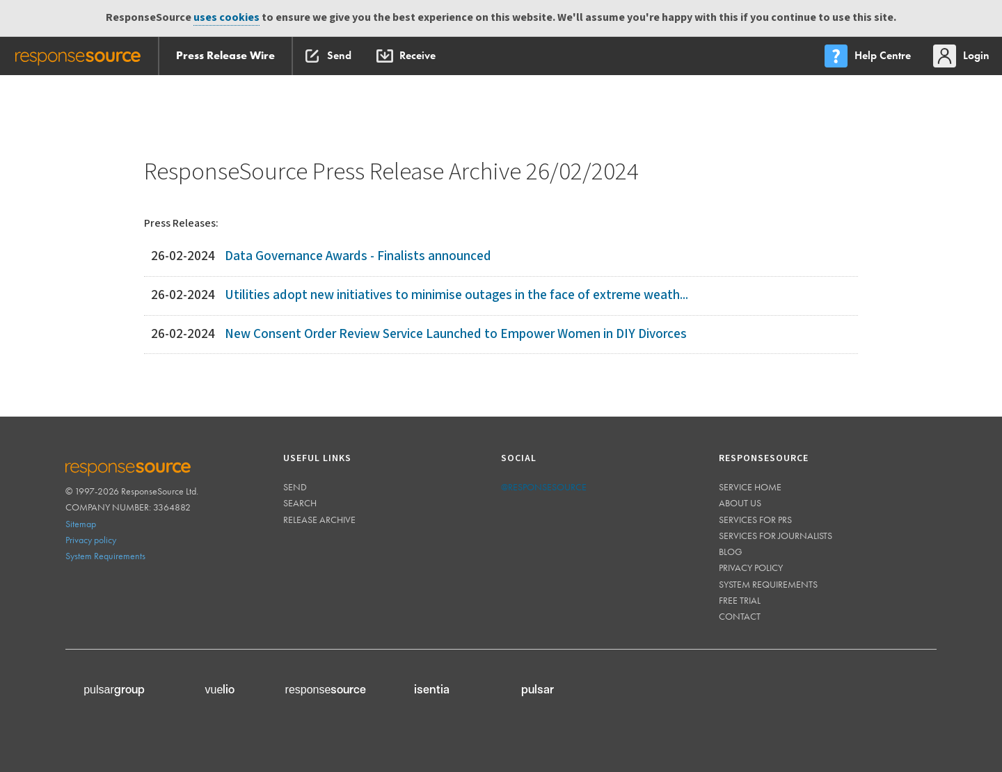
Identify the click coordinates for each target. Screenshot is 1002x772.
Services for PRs (755, 519)
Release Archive (319, 519)
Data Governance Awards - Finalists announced (358, 256)
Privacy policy (90, 539)
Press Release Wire (225, 55)
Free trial (740, 600)
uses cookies (226, 17)
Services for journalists (775, 535)
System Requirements (105, 555)
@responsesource (544, 487)
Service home (750, 487)
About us (740, 503)
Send (295, 487)
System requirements (768, 584)
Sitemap (80, 523)
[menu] (869, 56)
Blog (730, 551)
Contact (740, 616)
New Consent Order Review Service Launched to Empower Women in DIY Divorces (456, 334)
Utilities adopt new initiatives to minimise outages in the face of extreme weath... (456, 295)
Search (300, 503)
